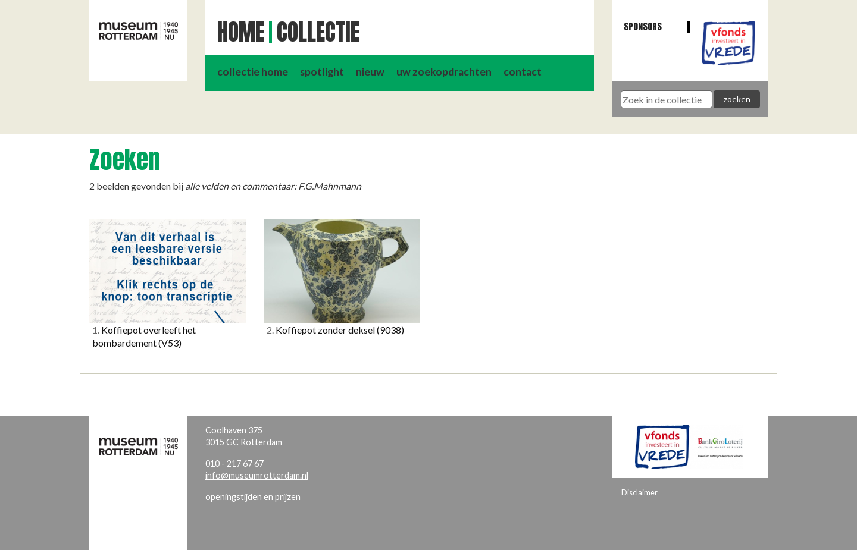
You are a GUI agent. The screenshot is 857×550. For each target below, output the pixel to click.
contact (522, 71)
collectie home (252, 71)
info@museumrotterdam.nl (256, 475)
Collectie (318, 32)
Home (240, 32)
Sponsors (643, 26)
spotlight (322, 71)
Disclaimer (639, 492)
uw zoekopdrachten (444, 71)
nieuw (370, 71)
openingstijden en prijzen (253, 497)
